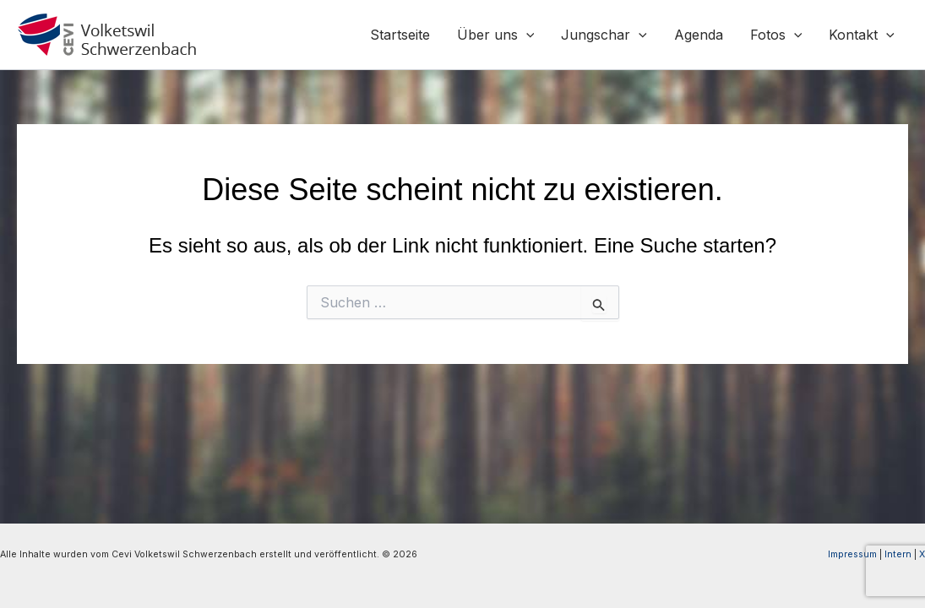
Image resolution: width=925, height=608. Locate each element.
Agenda (698, 34)
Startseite (400, 34)
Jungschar (604, 34)
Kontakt (862, 34)
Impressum (852, 554)
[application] (526, 34)
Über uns (496, 34)
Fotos (776, 34)
